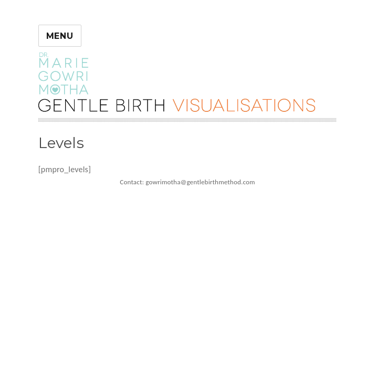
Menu (60, 36)
